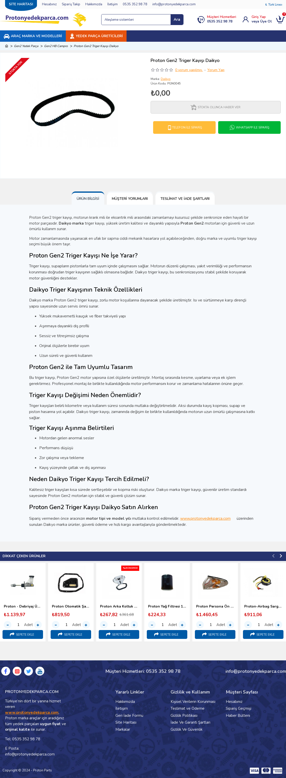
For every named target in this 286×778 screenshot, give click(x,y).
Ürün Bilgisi (88, 198)
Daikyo (166, 79)
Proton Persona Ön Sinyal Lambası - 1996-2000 (215, 606)
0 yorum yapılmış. (189, 70)
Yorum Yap (215, 70)
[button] (273, 555)
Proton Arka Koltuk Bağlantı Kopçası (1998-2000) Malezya (119, 606)
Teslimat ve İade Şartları (185, 198)
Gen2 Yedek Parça (26, 46)
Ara (177, 19)
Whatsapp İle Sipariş (252, 127)
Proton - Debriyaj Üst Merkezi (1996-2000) (23, 606)
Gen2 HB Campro (56, 46)
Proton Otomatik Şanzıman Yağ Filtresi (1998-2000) (71, 606)
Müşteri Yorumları (130, 198)
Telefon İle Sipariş (187, 127)
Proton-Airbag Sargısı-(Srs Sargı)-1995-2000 (263, 606)
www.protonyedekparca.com (208, 518)
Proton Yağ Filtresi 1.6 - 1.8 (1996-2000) (167, 606)
